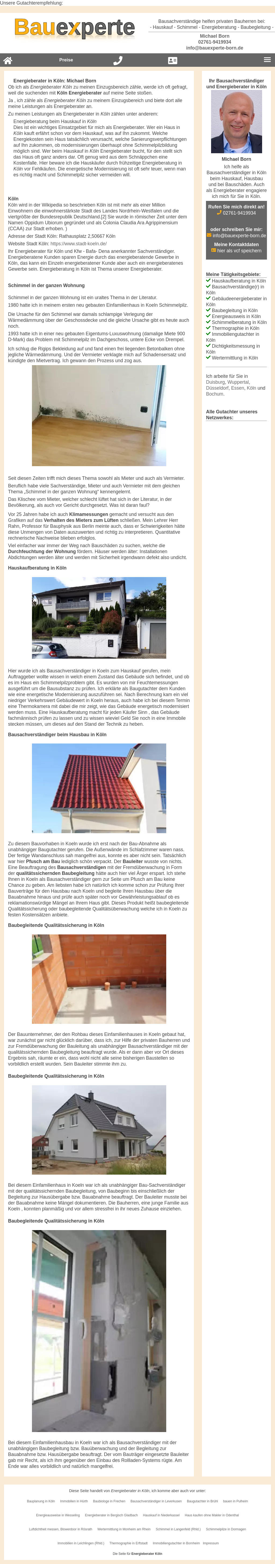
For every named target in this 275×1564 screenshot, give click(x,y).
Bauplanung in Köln (41, 1501)
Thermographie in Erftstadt (129, 1543)
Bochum (214, 394)
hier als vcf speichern (236, 250)
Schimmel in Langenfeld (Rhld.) (178, 1529)
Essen (237, 388)
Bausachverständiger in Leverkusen (156, 1501)
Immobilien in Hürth (74, 1501)
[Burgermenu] (267, 60)
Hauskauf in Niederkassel (161, 1515)
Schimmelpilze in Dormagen (226, 1529)
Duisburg (215, 382)
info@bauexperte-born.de (211, 48)
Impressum (211, 1543)
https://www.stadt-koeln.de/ (78, 243)
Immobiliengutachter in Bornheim (176, 1543)
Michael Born (212, 36)
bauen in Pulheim (235, 1501)
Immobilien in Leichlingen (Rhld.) (80, 1543)
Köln (251, 388)
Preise (66, 59)
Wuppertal (238, 382)
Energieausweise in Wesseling (58, 1515)
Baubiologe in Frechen (109, 1501)
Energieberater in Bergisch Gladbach (111, 1515)
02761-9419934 (211, 42)
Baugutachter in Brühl (202, 1501)
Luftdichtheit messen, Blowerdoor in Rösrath (60, 1529)
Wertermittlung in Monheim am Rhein (124, 1529)
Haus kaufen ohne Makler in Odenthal (212, 1515)
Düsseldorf (217, 388)
